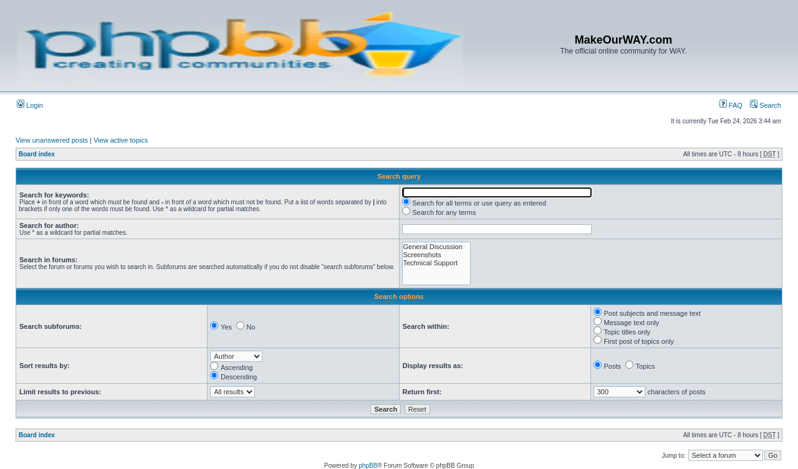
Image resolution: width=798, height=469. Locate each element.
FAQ (731, 105)
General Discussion (436, 247)
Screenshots (436, 255)
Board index (37, 154)
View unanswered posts (52, 140)
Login (30, 105)
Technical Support (436, 263)
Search (765, 105)
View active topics (121, 140)
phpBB (367, 465)
